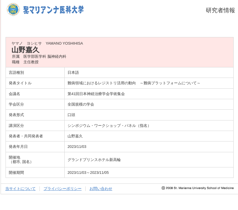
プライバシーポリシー (63, 188)
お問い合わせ (100, 188)
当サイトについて (20, 188)
